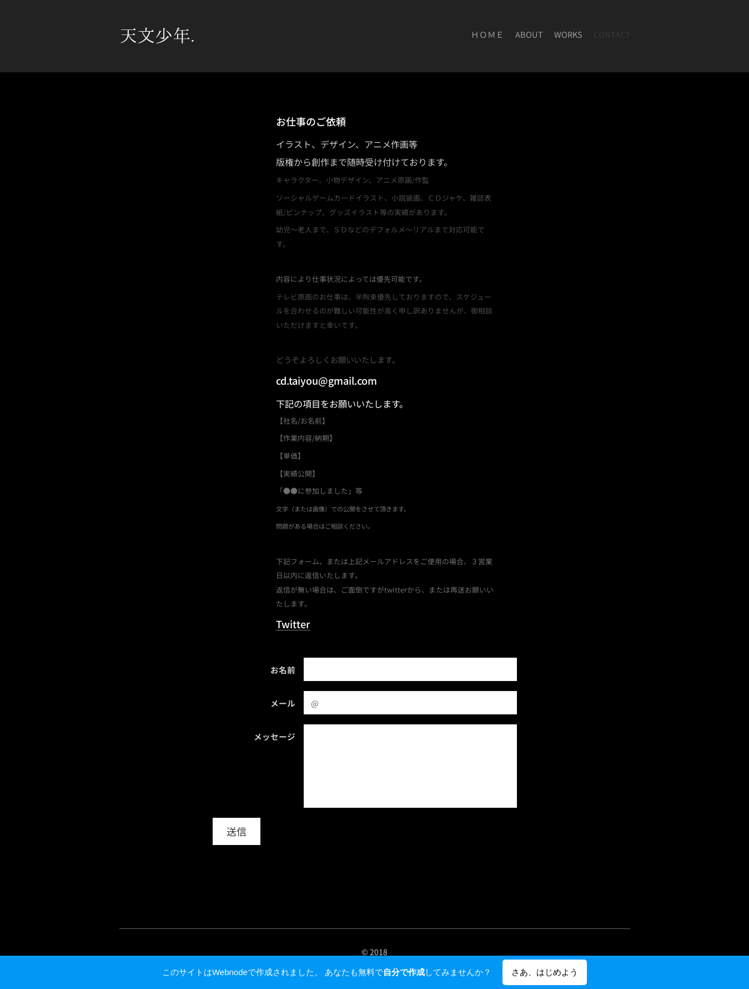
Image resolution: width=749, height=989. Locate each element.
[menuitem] (598, 36)
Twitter (293, 624)
